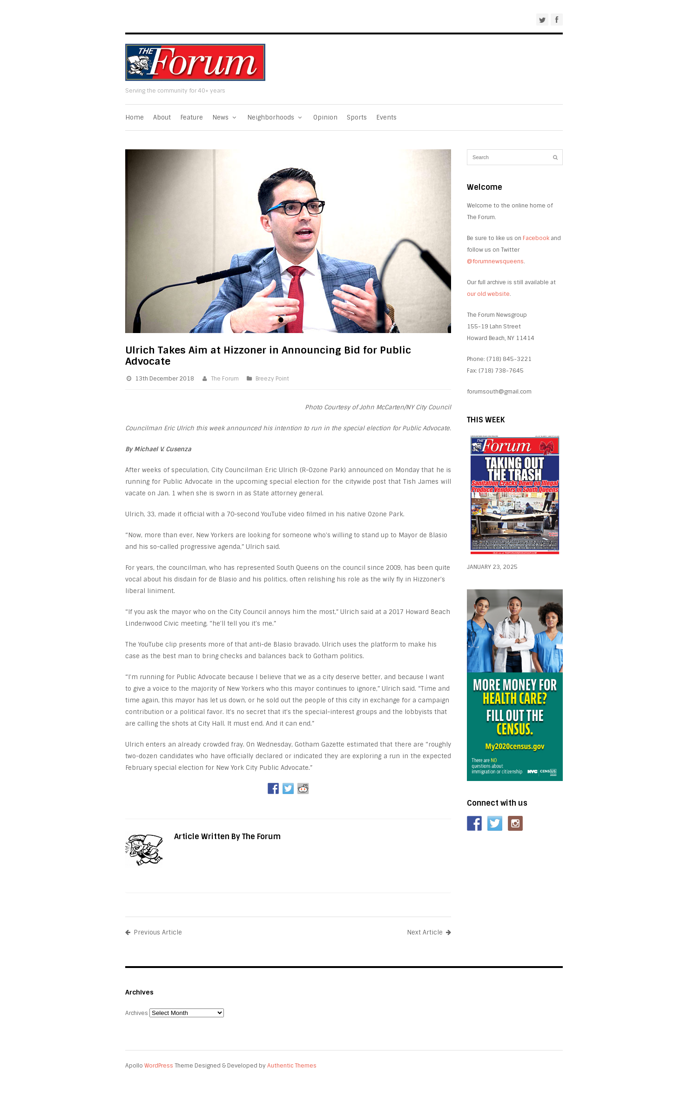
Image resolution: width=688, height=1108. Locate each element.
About (162, 117)
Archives (136, 1013)
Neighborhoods (275, 117)
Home (134, 117)
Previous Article (153, 932)
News (225, 117)
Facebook (536, 238)
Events (386, 117)
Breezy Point (272, 378)
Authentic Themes (292, 1065)
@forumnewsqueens (495, 261)
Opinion (325, 117)
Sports (357, 117)
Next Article (429, 932)
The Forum (225, 378)
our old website (488, 294)
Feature (191, 117)
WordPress (158, 1065)
